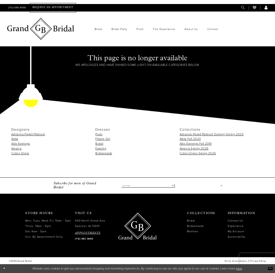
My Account (236, 231)
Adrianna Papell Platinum (28, 134)
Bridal (99, 143)
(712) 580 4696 (84, 238)
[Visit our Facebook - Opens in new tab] (220, 186)
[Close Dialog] (5, 268)
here (239, 268)
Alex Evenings (20, 143)
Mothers (192, 231)
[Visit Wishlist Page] (254, 7)
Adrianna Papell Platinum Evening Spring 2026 (212, 134)
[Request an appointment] (53, 7)
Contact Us (235, 220)
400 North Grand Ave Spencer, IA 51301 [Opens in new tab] (90, 223)
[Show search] (243, 7)
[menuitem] (16, 7)
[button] (266, 7)
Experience (236, 226)
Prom (99, 134)
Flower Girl (102, 139)
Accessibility (236, 236)
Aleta (14, 139)
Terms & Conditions (236, 261)
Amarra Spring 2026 (194, 148)
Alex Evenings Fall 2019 (196, 143)
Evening (100, 148)
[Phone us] (16, 7)
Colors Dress (20, 153)
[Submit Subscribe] (171, 185)
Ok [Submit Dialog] (268, 268)
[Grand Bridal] (40, 29)
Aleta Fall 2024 (190, 139)
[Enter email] (148, 185)
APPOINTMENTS (88, 233)
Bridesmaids (103, 153)
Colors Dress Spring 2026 (198, 153)
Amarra (16, 148)
